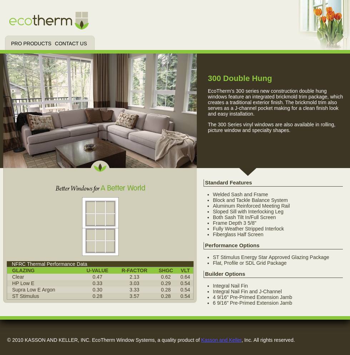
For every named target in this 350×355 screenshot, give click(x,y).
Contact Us (71, 43)
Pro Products (31, 43)
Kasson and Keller (221, 340)
